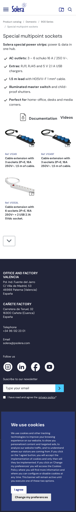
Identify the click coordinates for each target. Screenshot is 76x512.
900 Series (47, 21)
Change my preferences (31, 497)
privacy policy (47, 397)
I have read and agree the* (32, 397)
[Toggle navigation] (6, 9)
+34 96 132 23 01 (14, 331)
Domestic (31, 21)
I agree (18, 489)
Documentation (37, 118)
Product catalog (12, 21)
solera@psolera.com (16, 343)
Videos (66, 117)
